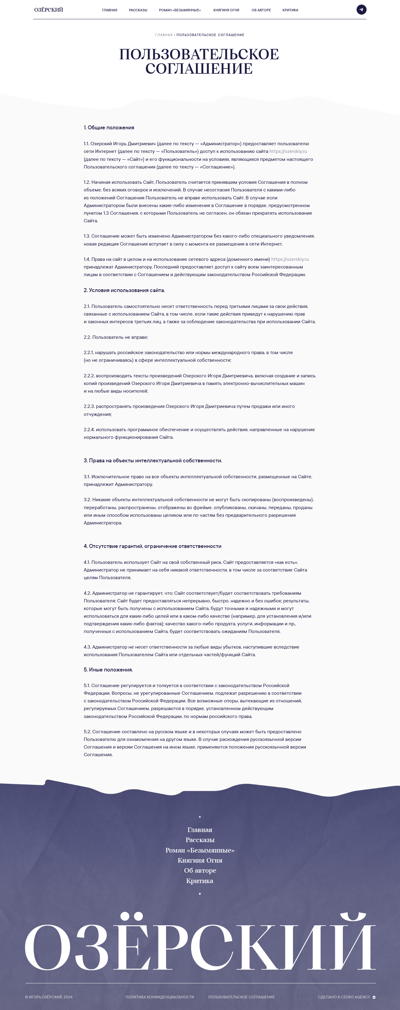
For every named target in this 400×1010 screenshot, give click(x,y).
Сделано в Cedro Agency (344, 997)
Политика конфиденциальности (159, 997)
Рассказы (200, 839)
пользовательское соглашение (241, 997)
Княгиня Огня (200, 860)
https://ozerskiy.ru (288, 151)
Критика (199, 880)
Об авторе (200, 870)
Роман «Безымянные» (200, 850)
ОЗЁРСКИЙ (200, 947)
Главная (199, 829)
